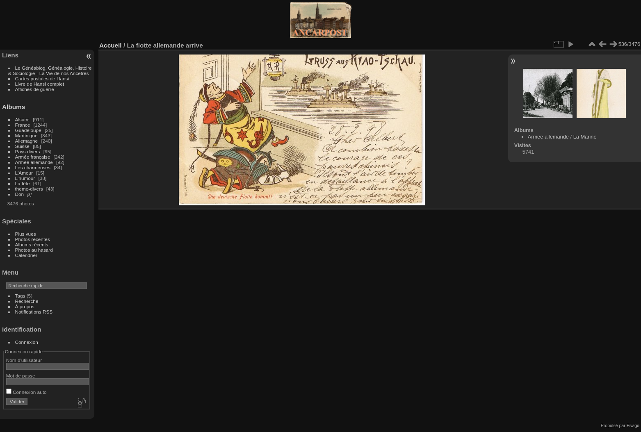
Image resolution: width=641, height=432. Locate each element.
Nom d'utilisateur (24, 360)
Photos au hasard (34, 249)
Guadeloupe (28, 130)
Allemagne (26, 140)
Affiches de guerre (34, 89)
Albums (13, 106)
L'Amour (24, 172)
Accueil (110, 45)
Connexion (26, 342)
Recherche (27, 301)
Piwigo (633, 425)
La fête (22, 183)
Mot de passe (20, 375)
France (22, 124)
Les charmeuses (32, 167)
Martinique (26, 135)
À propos (24, 306)
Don (19, 194)
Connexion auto (26, 392)
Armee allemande (34, 162)
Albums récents (31, 244)
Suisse (22, 146)
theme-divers (29, 188)
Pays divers (27, 151)
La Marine (585, 137)
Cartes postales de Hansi (42, 78)
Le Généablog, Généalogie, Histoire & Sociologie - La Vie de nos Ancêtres (50, 70)
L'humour (25, 178)
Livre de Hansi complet (39, 83)
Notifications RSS (34, 311)
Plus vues (25, 233)
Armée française (32, 156)
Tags (20, 295)
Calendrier (26, 255)
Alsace (22, 119)
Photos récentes (32, 239)
